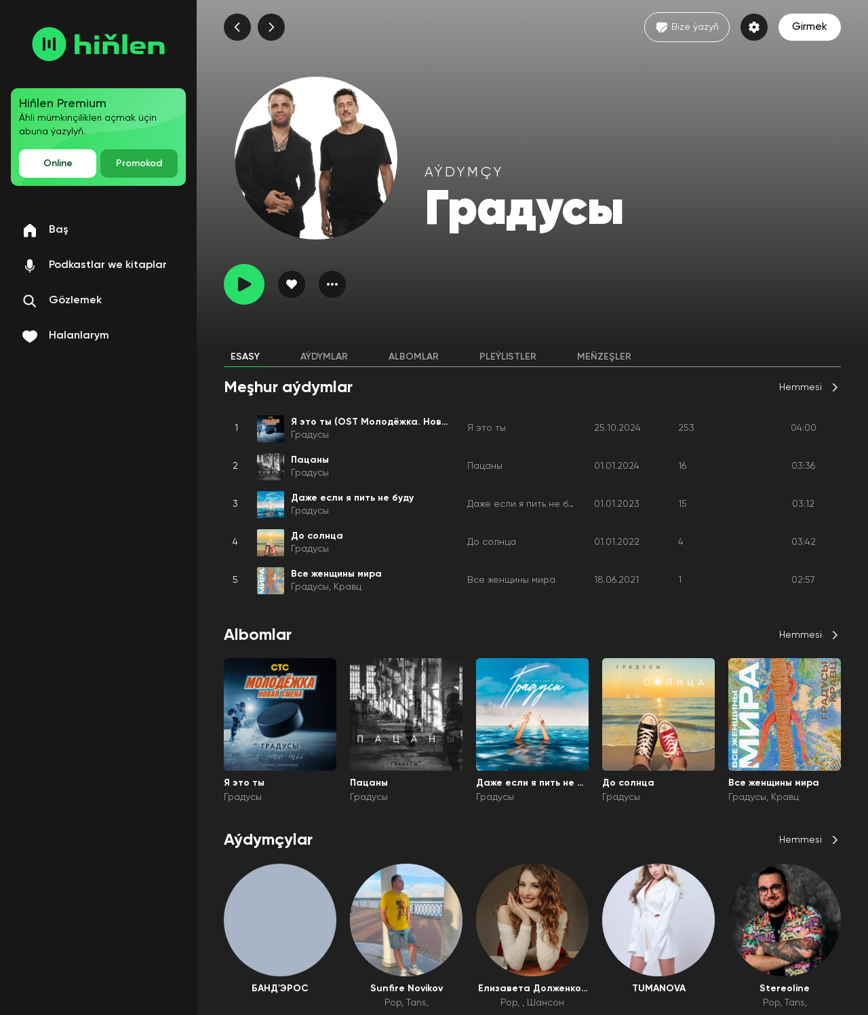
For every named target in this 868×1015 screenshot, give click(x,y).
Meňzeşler (604, 357)
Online (58, 163)
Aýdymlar (324, 357)
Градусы (310, 435)
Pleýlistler (507, 357)
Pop (392, 1003)
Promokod (139, 163)
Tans (416, 1003)
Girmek (809, 27)
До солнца (491, 542)
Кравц (347, 587)
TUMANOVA (659, 988)
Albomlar (414, 357)
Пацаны (484, 466)
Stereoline (785, 988)
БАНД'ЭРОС (280, 988)
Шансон (545, 1003)
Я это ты (486, 428)
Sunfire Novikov (406, 988)
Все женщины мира (511, 580)
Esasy (245, 357)
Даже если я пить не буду (525, 504)
